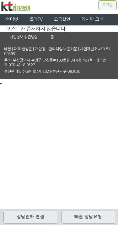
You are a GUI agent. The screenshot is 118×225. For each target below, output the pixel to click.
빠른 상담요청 (88, 217)
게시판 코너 (92, 19)
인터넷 (12, 19)
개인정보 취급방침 (23, 37)
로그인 (107, 5)
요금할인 (62, 19)
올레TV (36, 19)
